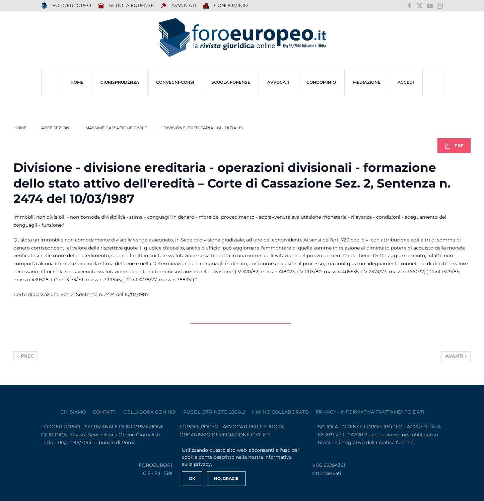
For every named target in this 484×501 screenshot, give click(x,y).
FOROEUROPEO (66, 5)
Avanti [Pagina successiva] (456, 356)
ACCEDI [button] (406, 82)
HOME (76, 82)
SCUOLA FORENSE (126, 5)
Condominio (225, 5)
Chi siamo (73, 412)
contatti (105, 412)
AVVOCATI (178, 5)
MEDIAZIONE (367, 82)
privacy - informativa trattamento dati (370, 412)
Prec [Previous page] (25, 356)
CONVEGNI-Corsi (175, 82)
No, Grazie (226, 478)
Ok (192, 478)
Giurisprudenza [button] (119, 82)
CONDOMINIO (321, 82)
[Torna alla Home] (242, 37)
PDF (454, 145)
